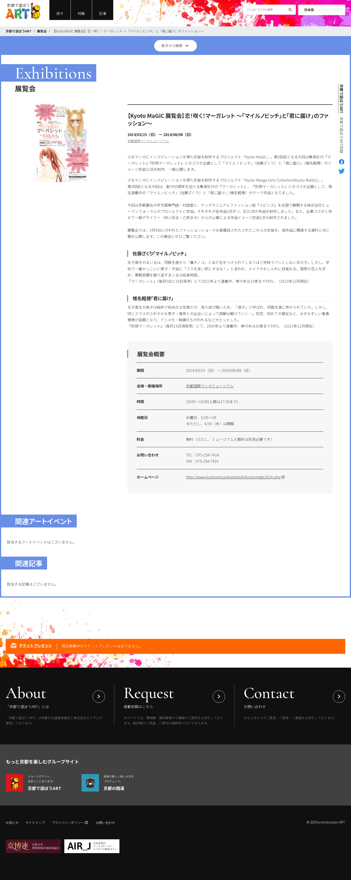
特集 (81, 13)
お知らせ (12, 822)
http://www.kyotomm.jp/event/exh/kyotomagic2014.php (233, 477)
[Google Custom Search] (269, 10)
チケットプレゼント (31, 646)
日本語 (309, 9)
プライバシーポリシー (68, 822)
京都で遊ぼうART (18, 31)
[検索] (290, 10)
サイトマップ (35, 822)
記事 (102, 13)
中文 (336, 9)
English (323, 9)
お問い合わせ (105, 822)
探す (60, 13)
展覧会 (42, 31)
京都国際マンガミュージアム (148, 141)
